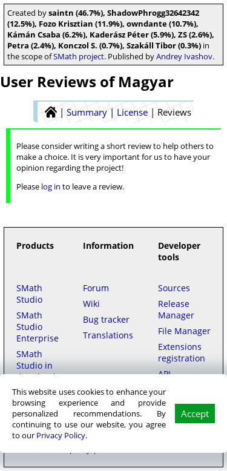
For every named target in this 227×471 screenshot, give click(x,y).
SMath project (78, 56)
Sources (174, 288)
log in (51, 186)
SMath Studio (29, 293)
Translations (108, 335)
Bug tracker (106, 319)
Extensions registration (181, 352)
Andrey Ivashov (184, 56)
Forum (96, 288)
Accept (195, 413)
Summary (87, 112)
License (132, 112)
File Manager (184, 331)
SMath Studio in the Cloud (36, 365)
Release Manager (176, 309)
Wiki (91, 303)
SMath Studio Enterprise (37, 326)
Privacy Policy (60, 435)
